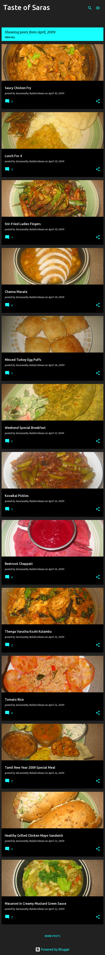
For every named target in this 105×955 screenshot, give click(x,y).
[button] (97, 101)
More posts (52, 936)
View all (10, 37)
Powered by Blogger (52, 949)
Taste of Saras (26, 7)
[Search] (90, 8)
